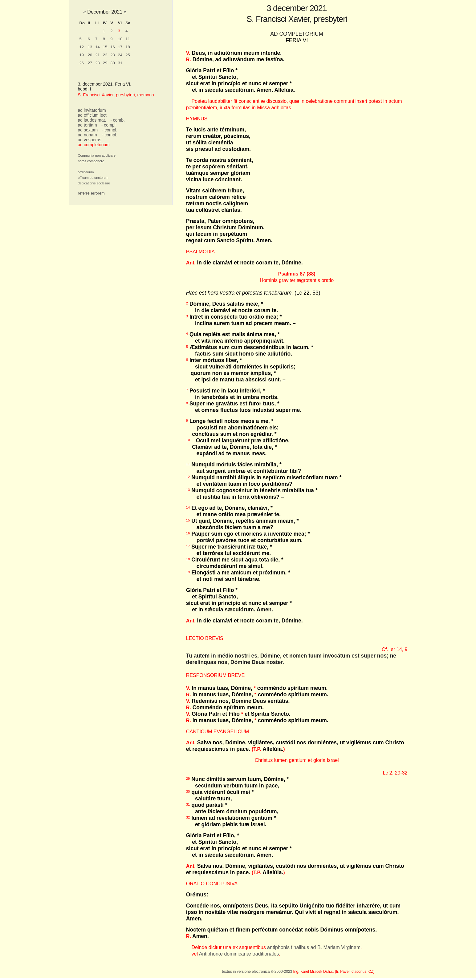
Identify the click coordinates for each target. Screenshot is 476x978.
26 (81, 63)
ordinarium (86, 172)
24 (120, 55)
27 (90, 63)
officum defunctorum (93, 177)
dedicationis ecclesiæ (94, 183)
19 (81, 55)
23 (112, 55)
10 (120, 39)
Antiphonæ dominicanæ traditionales (239, 953)
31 (120, 63)
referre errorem (91, 193)
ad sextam (88, 129)
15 (105, 47)
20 (90, 55)
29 (105, 63)
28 (97, 63)
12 (81, 47)
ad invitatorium (92, 110)
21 (97, 55)
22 (105, 55)
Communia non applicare (97, 155)
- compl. (109, 125)
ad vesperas (89, 139)
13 (90, 47)
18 (127, 47)
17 (120, 47)
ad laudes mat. (92, 120)
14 (97, 47)
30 (112, 63)
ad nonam (87, 134)
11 (127, 39)
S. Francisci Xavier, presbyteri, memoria (116, 94)
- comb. (117, 120)
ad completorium (94, 144)
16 (112, 47)
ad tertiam (87, 125)
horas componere (91, 161)
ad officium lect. (93, 115)
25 (127, 55)
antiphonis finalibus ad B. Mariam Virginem (313, 947)
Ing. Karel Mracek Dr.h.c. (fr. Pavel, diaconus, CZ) (334, 971)
